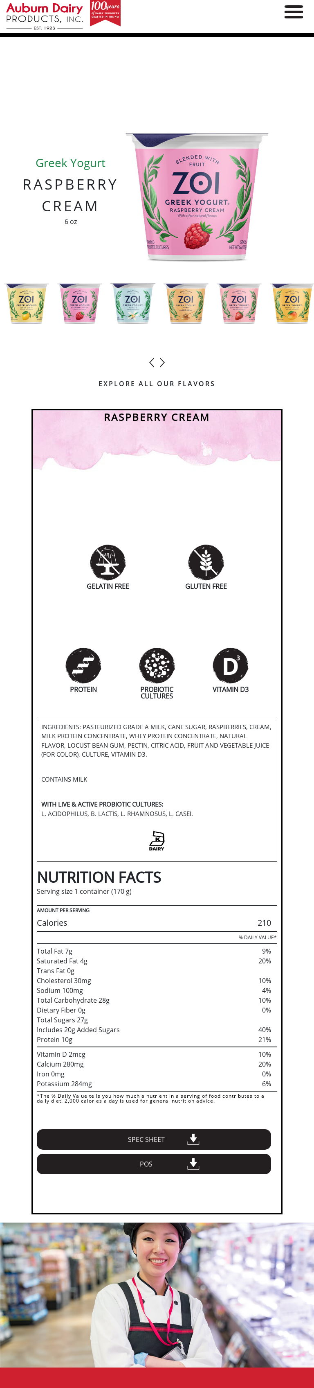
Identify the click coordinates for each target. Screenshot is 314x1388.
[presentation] (151, 359)
